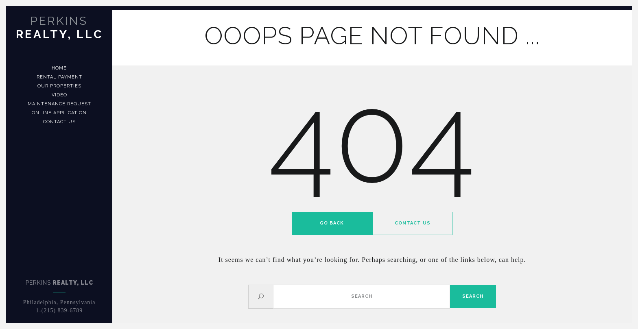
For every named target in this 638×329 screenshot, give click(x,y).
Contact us (59, 121)
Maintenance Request (59, 104)
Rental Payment (59, 77)
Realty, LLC (59, 27)
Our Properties (59, 86)
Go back (332, 223)
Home (59, 68)
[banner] (59, 164)
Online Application (59, 112)
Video (59, 95)
